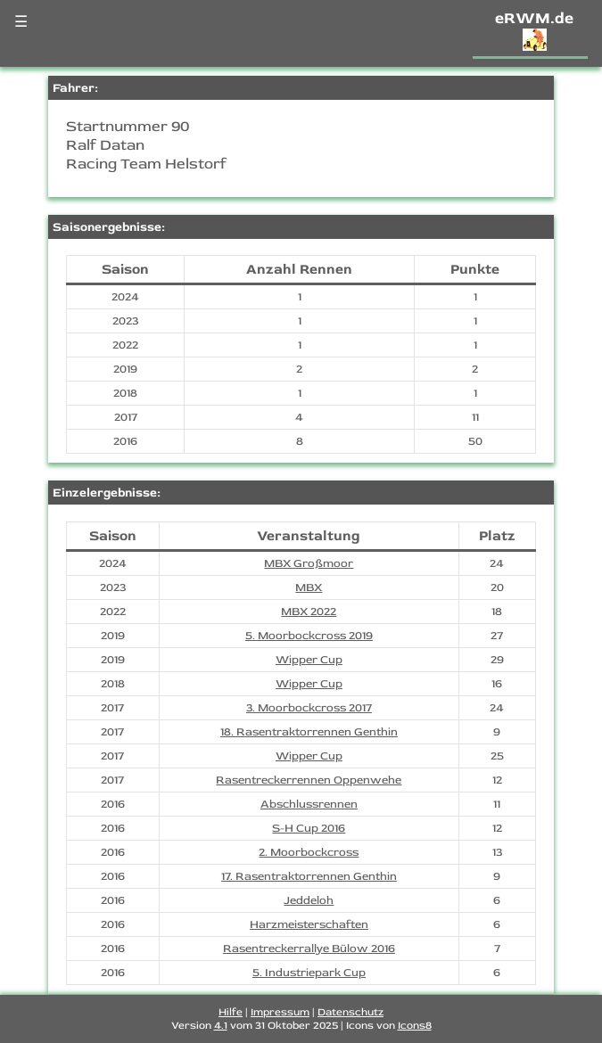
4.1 (220, 1025)
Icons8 (415, 1025)
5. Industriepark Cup (309, 972)
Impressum (280, 1012)
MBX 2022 (308, 611)
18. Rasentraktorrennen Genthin (309, 732)
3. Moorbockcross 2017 (309, 708)
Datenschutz (350, 1012)
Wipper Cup (309, 660)
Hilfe (231, 1012)
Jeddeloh (309, 900)
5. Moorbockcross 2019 (309, 635)
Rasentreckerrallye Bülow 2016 (309, 948)
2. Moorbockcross (309, 852)
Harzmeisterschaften (309, 924)
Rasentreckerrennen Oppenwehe (308, 780)
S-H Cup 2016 (308, 828)
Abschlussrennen (309, 804)
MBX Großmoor (308, 563)
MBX (308, 587)
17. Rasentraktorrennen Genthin (309, 876)
